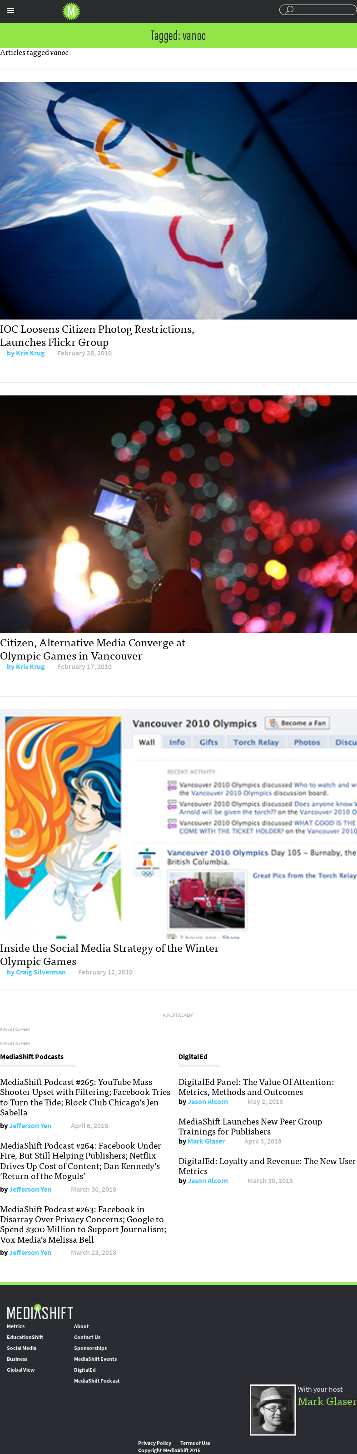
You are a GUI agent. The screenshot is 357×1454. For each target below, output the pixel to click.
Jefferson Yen (30, 1125)
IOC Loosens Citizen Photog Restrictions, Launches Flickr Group (97, 334)
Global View (21, 1370)
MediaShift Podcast (97, 1380)
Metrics (16, 1326)
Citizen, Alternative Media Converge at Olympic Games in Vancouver (92, 648)
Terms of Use (195, 1443)
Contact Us (87, 1337)
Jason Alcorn (208, 1101)
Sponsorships (90, 1348)
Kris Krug (30, 353)
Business (17, 1359)
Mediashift (71, 11)
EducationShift (25, 1337)
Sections (10, 10)
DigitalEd (85, 1370)
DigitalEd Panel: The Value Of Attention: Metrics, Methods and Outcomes (256, 1086)
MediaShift (40, 1311)
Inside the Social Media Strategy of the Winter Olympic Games (109, 953)
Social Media (21, 1348)
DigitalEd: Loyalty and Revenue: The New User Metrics (267, 1165)
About (81, 1326)
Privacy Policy (154, 1443)
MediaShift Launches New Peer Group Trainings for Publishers (250, 1126)
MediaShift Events (95, 1359)
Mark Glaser (206, 1141)
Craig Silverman (41, 972)
